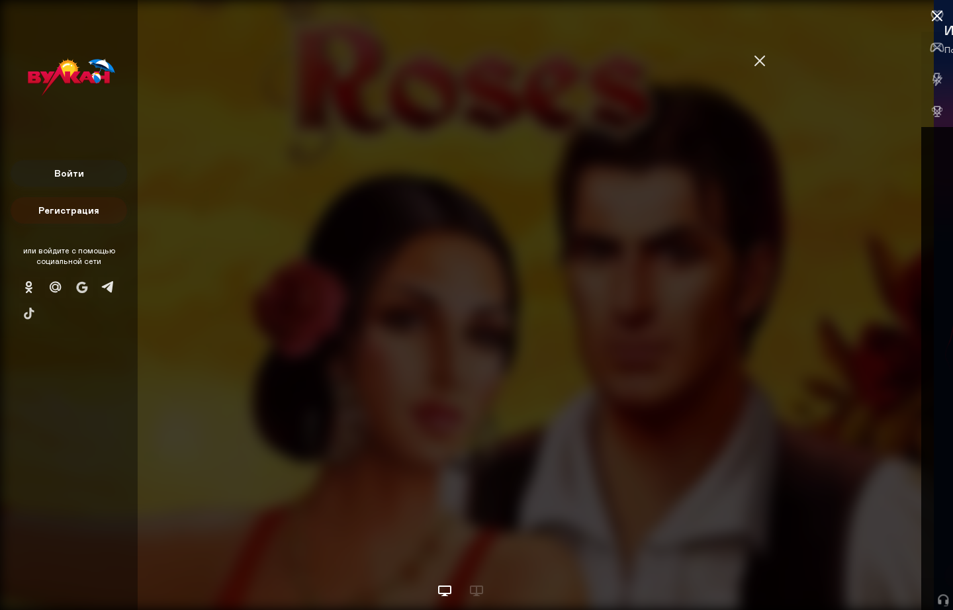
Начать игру (853, 575)
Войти (69, 173)
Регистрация (68, 210)
